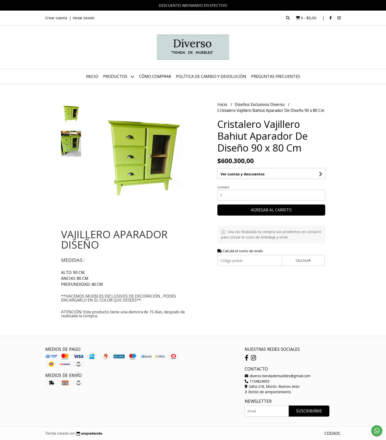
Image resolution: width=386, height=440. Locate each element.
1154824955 (257, 381)
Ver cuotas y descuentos (243, 174)
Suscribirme (309, 411)
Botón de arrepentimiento (268, 391)
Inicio (92, 76)
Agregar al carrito (271, 210)
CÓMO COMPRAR (155, 76)
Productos (118, 76)
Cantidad (223, 187)
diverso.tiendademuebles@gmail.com (277, 375)
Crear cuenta (56, 17)
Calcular (303, 260)
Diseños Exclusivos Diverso (260, 104)
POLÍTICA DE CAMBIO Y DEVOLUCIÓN (211, 76)
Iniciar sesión (84, 17)
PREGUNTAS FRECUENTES (275, 76)
